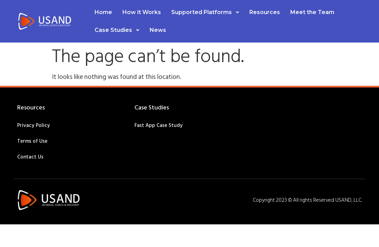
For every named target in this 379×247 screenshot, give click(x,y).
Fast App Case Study (158, 125)
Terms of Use (32, 141)
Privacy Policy (33, 125)
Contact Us (30, 157)
